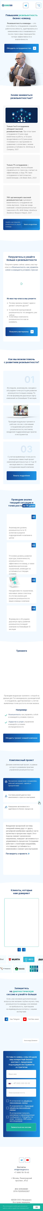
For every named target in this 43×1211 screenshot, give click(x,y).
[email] (21, 1093)
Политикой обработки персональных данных (21, 1108)
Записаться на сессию (21, 1127)
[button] (21, 48)
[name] (21, 1074)
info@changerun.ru (21, 1170)
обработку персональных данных (21, 1102)
